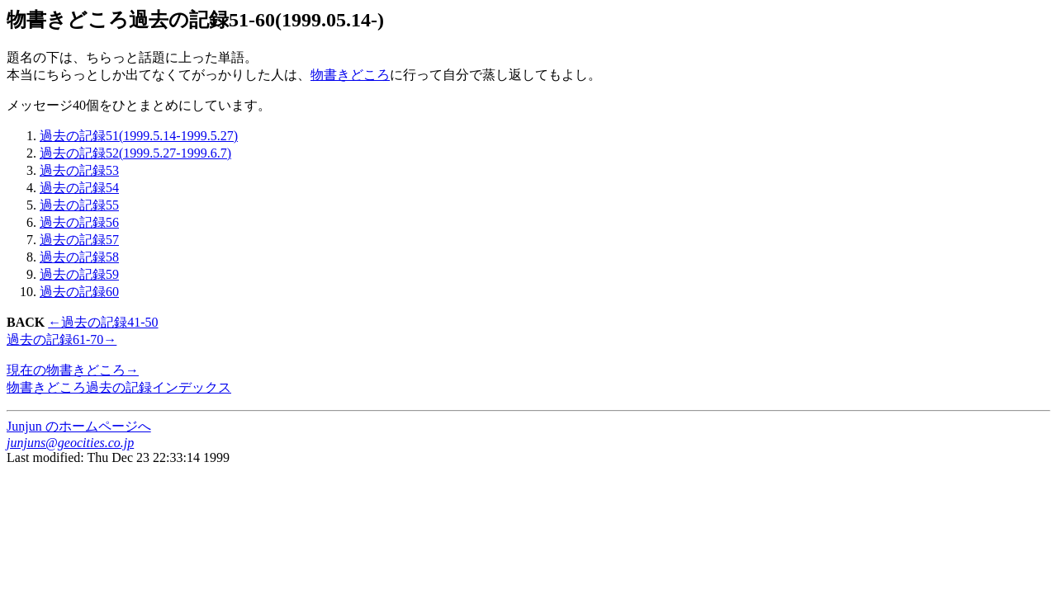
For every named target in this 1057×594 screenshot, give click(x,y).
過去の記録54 (79, 188)
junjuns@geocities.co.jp (70, 443)
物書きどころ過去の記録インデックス (119, 387)
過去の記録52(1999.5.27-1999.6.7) (135, 153)
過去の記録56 (79, 222)
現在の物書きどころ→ (73, 370)
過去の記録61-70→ (61, 339)
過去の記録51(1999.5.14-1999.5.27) (139, 136)
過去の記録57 (79, 240)
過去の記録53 (79, 170)
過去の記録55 (79, 205)
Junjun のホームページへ (79, 426)
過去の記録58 (79, 257)
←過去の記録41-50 (103, 322)
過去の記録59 (79, 274)
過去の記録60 (79, 292)
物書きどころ (350, 75)
